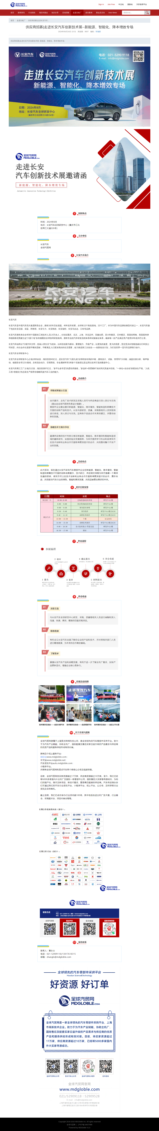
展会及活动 (100, 13)
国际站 (130, 4)
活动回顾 (65, 13)
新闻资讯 (21, 13)
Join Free (111, 4)
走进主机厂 (77, 13)
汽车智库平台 (141, 4)
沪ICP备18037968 (85, 1125)
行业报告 (31, 13)
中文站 (121, 4)
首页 (12, 13)
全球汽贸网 (71, 1125)
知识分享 (55, 13)
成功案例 (88, 13)
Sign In (101, 4)
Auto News (112, 13)
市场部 (98, 32)
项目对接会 (43, 13)
